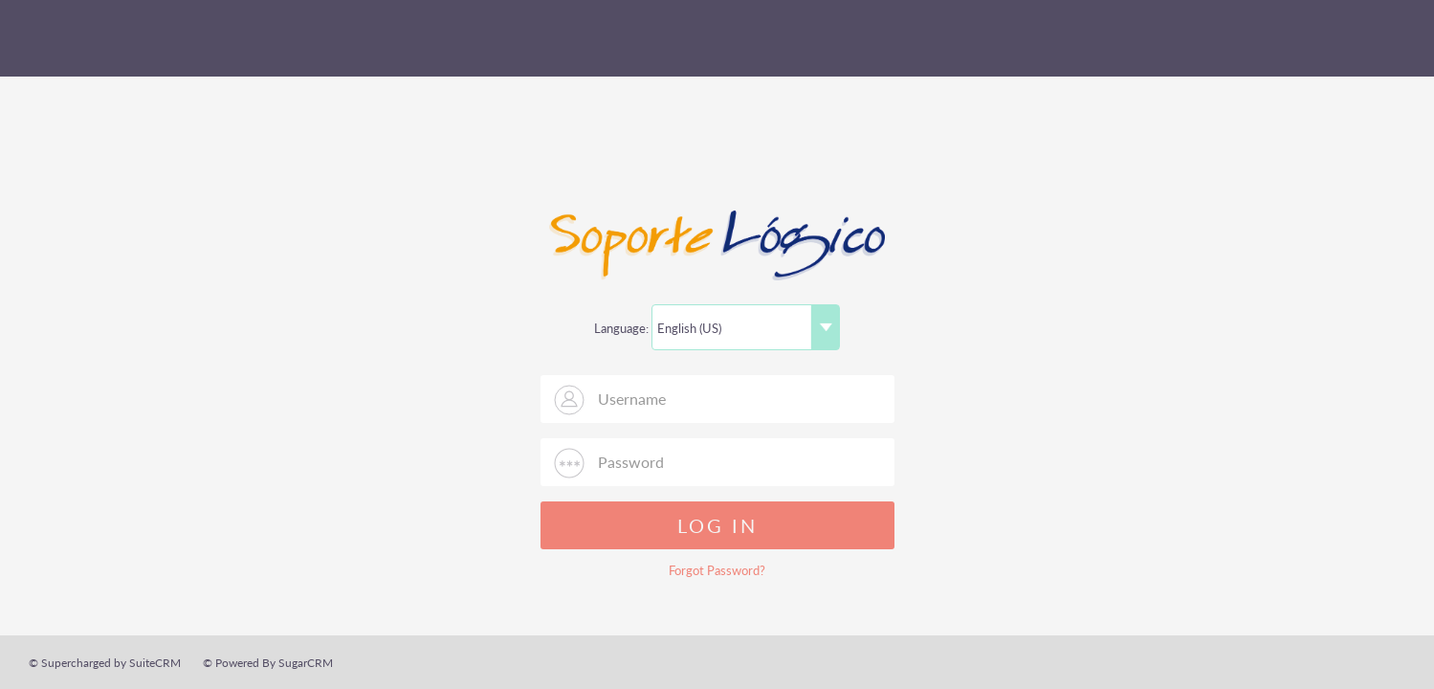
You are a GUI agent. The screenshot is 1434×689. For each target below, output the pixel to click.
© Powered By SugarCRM (268, 663)
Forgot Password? (717, 570)
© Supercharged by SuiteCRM (105, 663)
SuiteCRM (110, 38)
